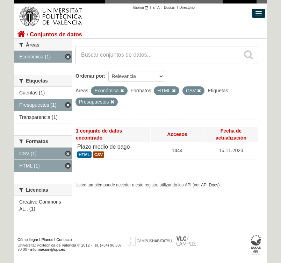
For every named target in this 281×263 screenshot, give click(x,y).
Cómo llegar (27, 239)
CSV (98, 154)
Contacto (64, 239)
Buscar (169, 7)
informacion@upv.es (47, 249)
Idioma (141, 7)
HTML (84, 154)
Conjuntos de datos (56, 34)
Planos (47, 239)
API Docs (209, 185)
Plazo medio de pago (103, 147)
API (188, 185)
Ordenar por (89, 76)
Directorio (187, 7)
